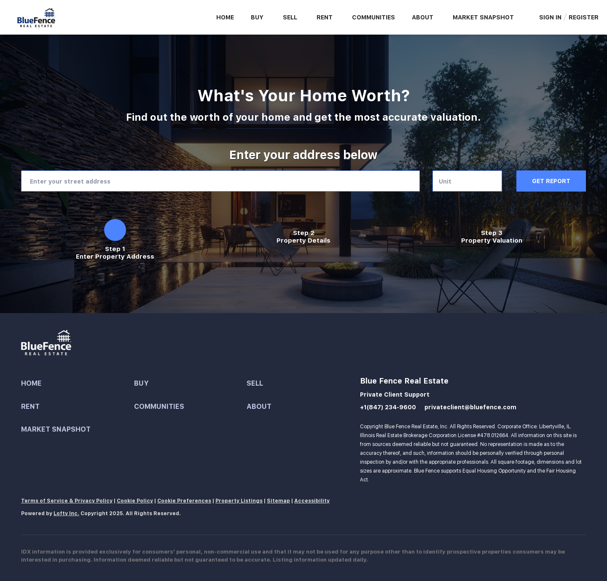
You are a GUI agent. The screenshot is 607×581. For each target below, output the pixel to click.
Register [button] (584, 17)
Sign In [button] (550, 17)
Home (225, 17)
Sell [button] (290, 17)
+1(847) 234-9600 (388, 407)
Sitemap (278, 501)
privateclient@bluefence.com (470, 407)
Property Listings (239, 501)
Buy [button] (257, 17)
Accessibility (312, 501)
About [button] (422, 17)
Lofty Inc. (66, 513)
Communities (373, 17)
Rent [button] (325, 17)
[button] (77, 383)
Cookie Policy (135, 501)
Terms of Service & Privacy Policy (67, 501)
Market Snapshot (483, 17)
